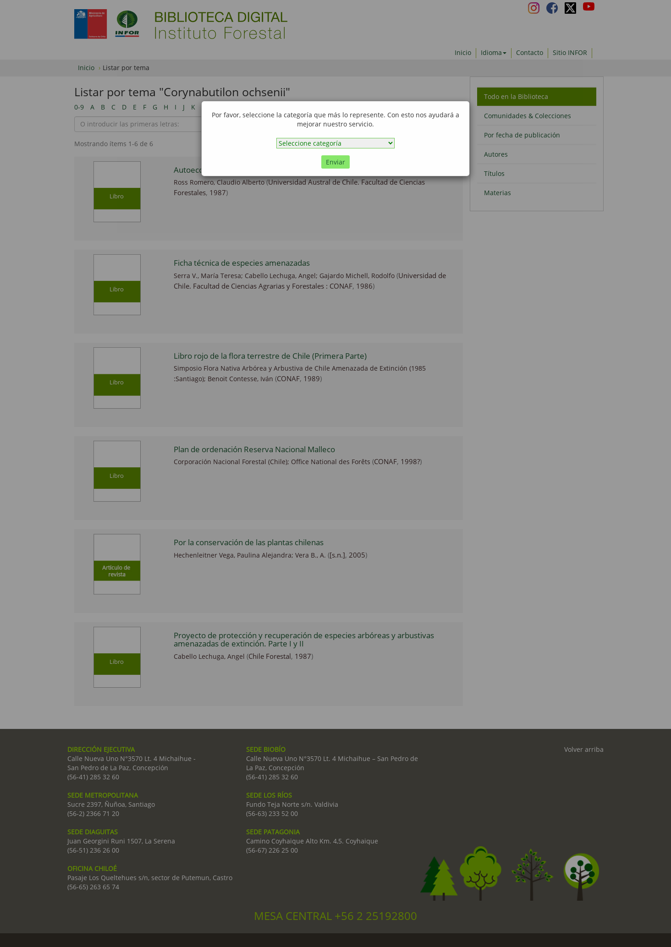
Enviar (335, 162)
